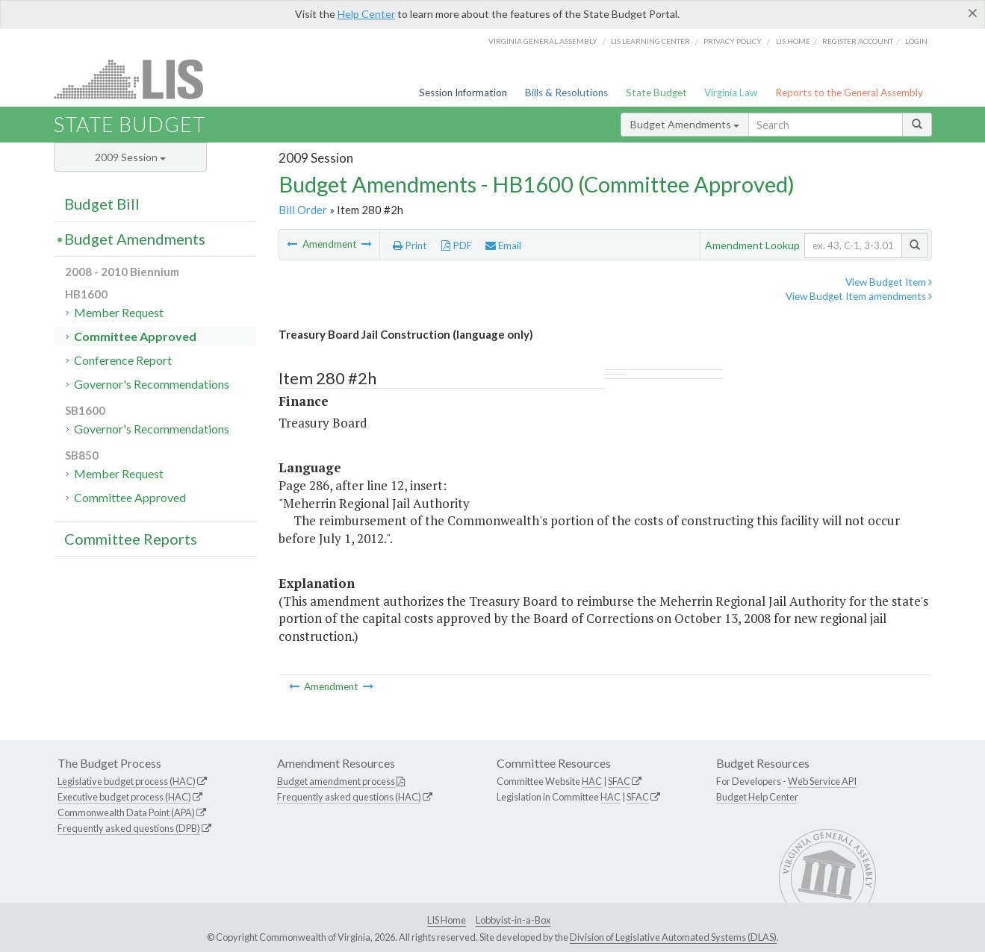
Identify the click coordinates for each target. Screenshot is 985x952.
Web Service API (822, 781)
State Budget (656, 92)
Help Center (366, 13)
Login (916, 41)
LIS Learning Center (650, 41)
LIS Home (446, 920)
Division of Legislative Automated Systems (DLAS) (673, 937)
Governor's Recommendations (151, 384)
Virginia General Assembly (542, 41)
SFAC (619, 781)
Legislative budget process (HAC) (127, 781)
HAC (592, 781)
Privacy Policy (732, 41)
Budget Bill (102, 204)
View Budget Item (888, 282)
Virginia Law (730, 92)
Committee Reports (130, 539)
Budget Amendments (684, 124)
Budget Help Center (757, 797)
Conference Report (123, 360)
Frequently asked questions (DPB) (129, 828)
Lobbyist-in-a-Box (513, 920)
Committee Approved (135, 336)
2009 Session (130, 157)
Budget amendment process (336, 781)
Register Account (857, 41)
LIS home (793, 41)
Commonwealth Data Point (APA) (126, 812)
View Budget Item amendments (859, 296)
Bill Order (303, 209)
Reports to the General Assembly (849, 92)
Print (410, 245)
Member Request (119, 312)
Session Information (463, 92)
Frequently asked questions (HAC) (349, 797)
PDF (456, 245)
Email (503, 245)
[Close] (972, 12)
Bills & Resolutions (566, 92)
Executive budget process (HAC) (124, 797)
